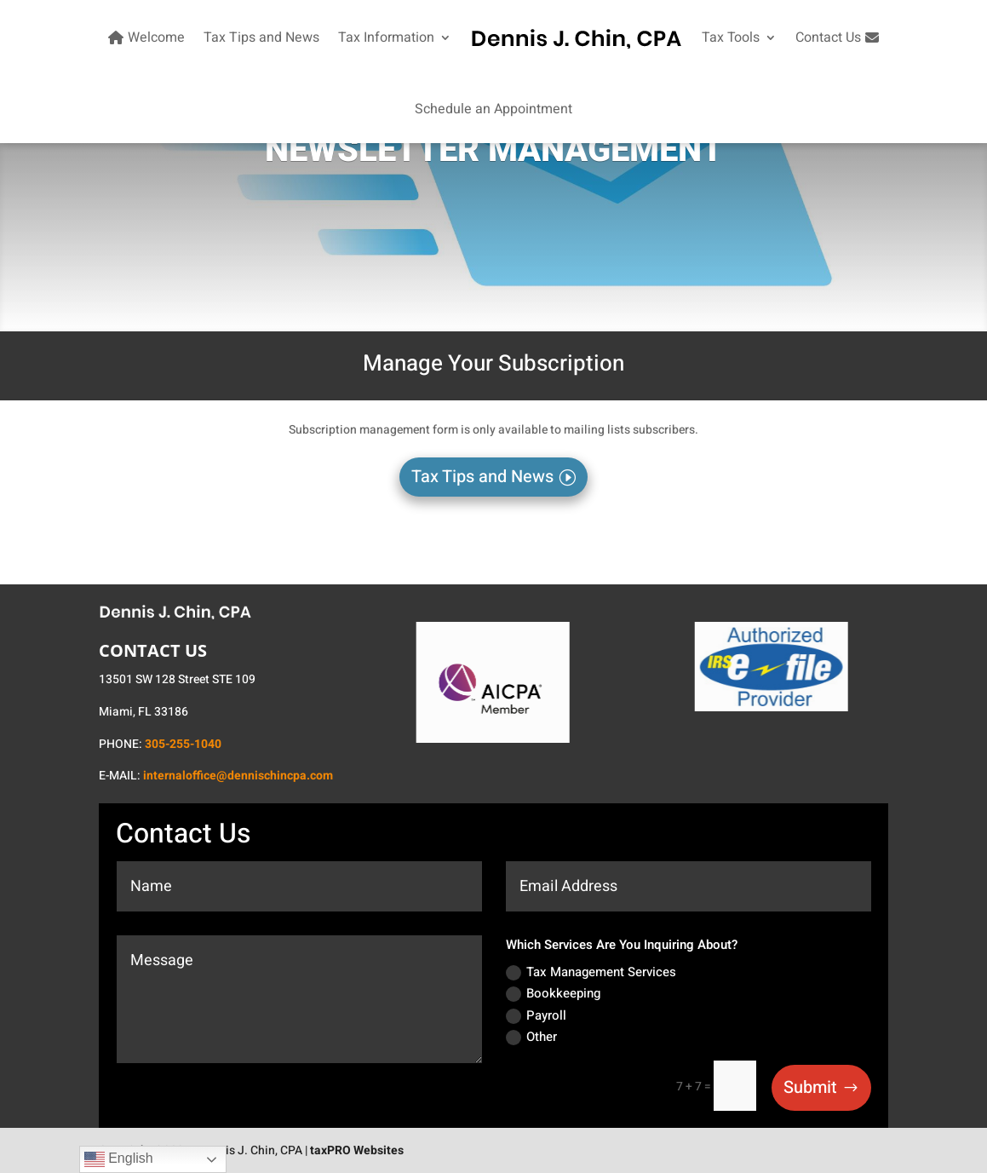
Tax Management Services (591, 972)
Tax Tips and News (261, 37)
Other (531, 1036)
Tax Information (386, 37)
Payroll (536, 1015)
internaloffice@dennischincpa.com (238, 776)
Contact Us (839, 37)
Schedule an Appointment (493, 109)
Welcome (144, 37)
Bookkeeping (553, 993)
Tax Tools (731, 37)
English (118, 1159)
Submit (810, 1087)
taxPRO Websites (357, 1150)
